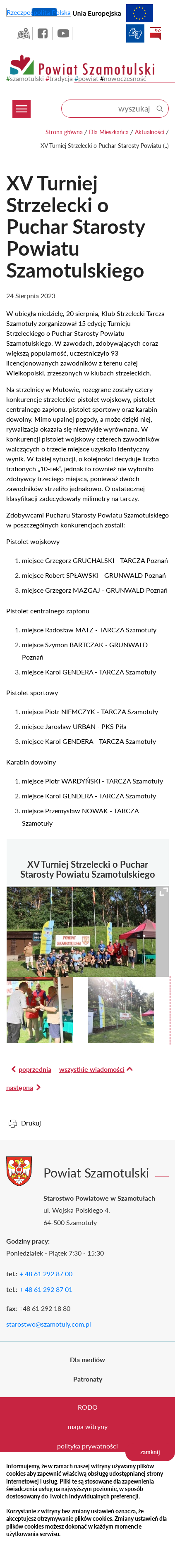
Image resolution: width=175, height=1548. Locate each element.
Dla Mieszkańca (109, 131)
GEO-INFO (23, 33)
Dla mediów (87, 1359)
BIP (155, 33)
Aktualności (149, 131)
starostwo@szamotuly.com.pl (48, 1324)
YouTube (63, 33)
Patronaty (87, 1379)
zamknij (150, 1451)
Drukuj (31, 1123)
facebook (43, 33)
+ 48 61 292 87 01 (45, 1289)
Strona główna (64, 131)
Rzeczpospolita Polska (39, 12)
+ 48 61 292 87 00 (45, 1273)
